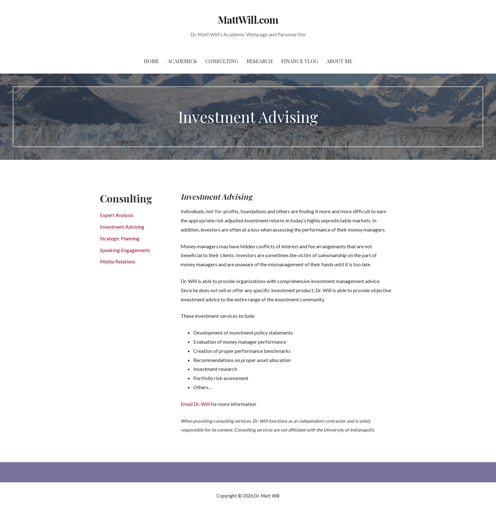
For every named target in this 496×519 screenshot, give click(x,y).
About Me (339, 61)
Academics (182, 61)
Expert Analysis (116, 215)
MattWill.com (248, 19)
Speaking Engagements (125, 250)
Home (151, 61)
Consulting (221, 61)
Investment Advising (122, 227)
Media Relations (117, 261)
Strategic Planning (120, 238)
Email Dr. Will (195, 404)
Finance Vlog (299, 61)
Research (260, 61)
